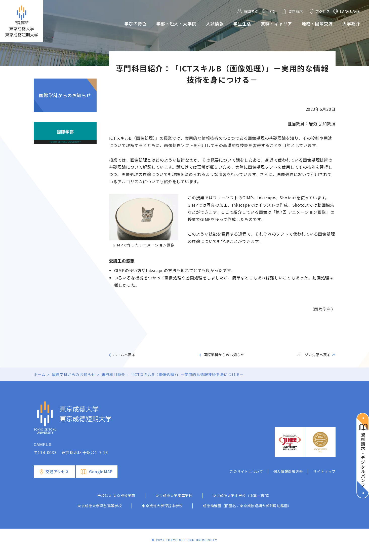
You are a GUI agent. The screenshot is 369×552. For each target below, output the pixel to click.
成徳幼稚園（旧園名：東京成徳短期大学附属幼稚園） (247, 505)
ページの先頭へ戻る (314, 354)
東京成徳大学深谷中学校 (162, 505)
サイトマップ (324, 471)
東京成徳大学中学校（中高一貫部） (242, 495)
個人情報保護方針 (288, 471)
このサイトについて (246, 471)
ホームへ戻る (124, 354)
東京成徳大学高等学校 (173, 495)
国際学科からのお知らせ (65, 95)
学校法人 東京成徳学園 (116, 495)
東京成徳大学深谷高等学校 (99, 505)
